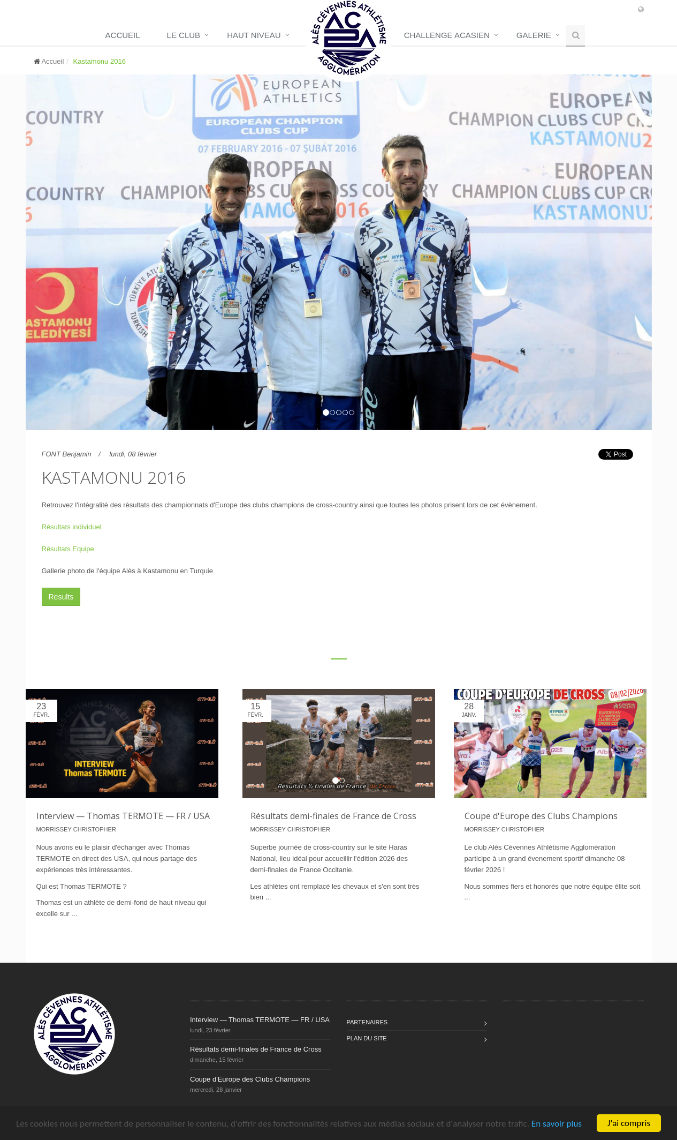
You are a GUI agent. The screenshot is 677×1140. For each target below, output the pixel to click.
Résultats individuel (72, 527)
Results (61, 596)
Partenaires (367, 1022)
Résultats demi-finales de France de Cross (333, 816)
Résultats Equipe (68, 549)
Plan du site (367, 1038)
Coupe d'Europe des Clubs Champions (541, 816)
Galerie (533, 35)
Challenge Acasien (447, 35)
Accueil (122, 35)
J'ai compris (628, 1123)
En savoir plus (556, 1123)
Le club (184, 35)
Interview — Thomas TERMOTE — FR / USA (123, 816)
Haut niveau (254, 35)
